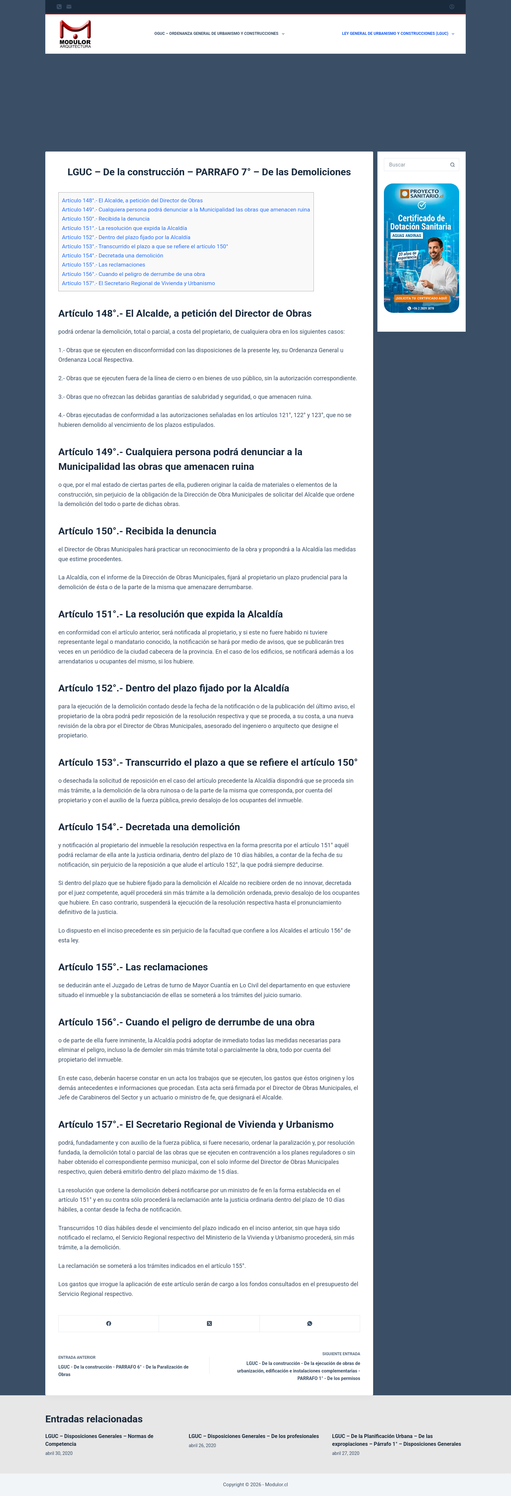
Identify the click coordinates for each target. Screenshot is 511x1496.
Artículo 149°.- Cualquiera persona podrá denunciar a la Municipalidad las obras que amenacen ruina (186, 209)
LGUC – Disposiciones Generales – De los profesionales (254, 1436)
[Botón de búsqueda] (452, 164)
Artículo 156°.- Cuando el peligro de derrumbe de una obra (133, 274)
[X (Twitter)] (209, 1323)
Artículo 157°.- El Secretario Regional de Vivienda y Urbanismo (138, 283)
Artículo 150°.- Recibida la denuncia (106, 218)
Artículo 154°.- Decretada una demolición (112, 255)
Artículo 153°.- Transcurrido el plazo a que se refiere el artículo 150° (145, 246)
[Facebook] (109, 1323)
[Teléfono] (59, 6)
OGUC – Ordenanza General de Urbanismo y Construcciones (220, 34)
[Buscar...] (415, 164)
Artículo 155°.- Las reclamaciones (103, 264)
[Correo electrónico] (68, 6)
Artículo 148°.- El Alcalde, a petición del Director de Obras (132, 200)
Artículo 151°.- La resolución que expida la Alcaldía (124, 228)
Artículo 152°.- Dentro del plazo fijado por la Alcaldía (126, 237)
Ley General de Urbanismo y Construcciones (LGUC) (398, 34)
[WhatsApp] (310, 1323)
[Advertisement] (255, 102)
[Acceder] (451, 6)
